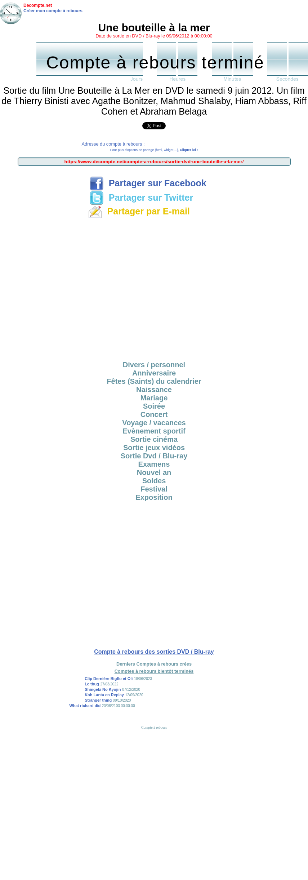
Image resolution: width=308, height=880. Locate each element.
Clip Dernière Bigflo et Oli (109, 678)
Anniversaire (154, 373)
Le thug (92, 684)
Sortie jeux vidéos (154, 448)
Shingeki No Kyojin (103, 689)
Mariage (154, 398)
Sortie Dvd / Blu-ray (154, 456)
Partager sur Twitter (141, 197)
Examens (154, 464)
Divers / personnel (154, 365)
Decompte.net (37, 5)
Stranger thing (99, 700)
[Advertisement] (154, 288)
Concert (154, 414)
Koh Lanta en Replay (104, 695)
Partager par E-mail (139, 211)
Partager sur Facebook (147, 183)
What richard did (85, 705)
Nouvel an (154, 472)
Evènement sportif (153, 431)
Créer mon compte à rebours (52, 10)
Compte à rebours (154, 727)
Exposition (153, 497)
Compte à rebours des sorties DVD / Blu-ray (154, 652)
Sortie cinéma (154, 439)
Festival (153, 489)
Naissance (154, 390)
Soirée (154, 406)
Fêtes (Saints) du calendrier (154, 381)
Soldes (154, 481)
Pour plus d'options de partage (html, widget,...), (154, 150)
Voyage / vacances (154, 423)
